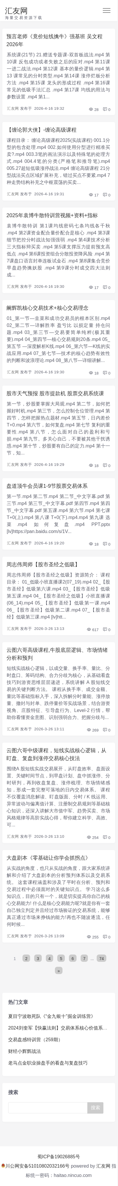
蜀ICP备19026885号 (58, 1156)
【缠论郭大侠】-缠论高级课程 (41, 130)
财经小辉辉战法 (24, 1051)
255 (92, 937)
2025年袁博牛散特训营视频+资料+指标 (52, 215)
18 (93, 373)
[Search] (48, 1108)
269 (92, 730)
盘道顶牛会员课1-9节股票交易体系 (47, 486)
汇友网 (16, 10)
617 (92, 630)
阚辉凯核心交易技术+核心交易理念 (47, 308)
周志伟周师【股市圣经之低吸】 (43, 564)
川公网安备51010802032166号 (35, 1166)
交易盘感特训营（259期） (35, 1039)
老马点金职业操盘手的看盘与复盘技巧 (48, 1062)
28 (93, 109)
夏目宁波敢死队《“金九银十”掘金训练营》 (52, 1016)
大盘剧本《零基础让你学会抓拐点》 (48, 858)
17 (93, 195)
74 (101, 958)
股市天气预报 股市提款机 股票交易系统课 (55, 393)
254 (92, 837)
